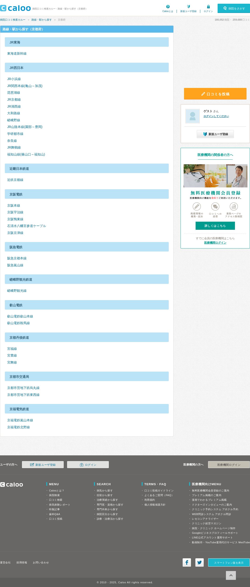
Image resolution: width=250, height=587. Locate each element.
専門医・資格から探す (110, 504)
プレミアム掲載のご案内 (206, 495)
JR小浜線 (14, 79)
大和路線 (13, 113)
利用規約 (149, 499)
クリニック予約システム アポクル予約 (215, 509)
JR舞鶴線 (14, 147)
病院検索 (54, 495)
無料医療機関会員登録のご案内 (210, 490)
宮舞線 (12, 362)
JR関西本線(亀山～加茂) (24, 86)
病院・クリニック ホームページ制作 (213, 528)
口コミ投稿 (55, 518)
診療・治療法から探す (110, 518)
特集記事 (54, 509)
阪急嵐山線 (15, 265)
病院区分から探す (107, 514)
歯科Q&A (54, 514)
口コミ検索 (55, 499)
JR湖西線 (14, 106)
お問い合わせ (41, 562)
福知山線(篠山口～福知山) (26, 154)
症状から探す (105, 495)
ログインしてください (216, 116)
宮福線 (12, 349)
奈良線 (12, 141)
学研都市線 (15, 134)
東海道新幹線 (17, 53)
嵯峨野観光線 (17, 290)
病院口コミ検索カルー (12, 19)
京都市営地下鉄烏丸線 (23, 388)
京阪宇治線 (15, 212)
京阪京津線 (15, 233)
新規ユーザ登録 (188, 11)
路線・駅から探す (41, 19)
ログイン (208, 11)
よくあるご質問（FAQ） (159, 495)
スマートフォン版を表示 (229, 562)
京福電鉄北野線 (18, 427)
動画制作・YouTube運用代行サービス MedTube (221, 542)
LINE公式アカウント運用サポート (212, 537)
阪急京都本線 (17, 258)
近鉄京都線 (15, 180)
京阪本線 (13, 205)
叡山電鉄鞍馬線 (18, 323)
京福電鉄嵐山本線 (20, 420)
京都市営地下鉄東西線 (23, 395)
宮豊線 (12, 355)
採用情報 (21, 562)
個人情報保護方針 (155, 504)
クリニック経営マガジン (206, 523)
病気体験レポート (59, 504)
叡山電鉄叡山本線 (20, 316)
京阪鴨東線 (15, 219)
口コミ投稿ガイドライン (159, 490)
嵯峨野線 (13, 120)
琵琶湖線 (13, 92)
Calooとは (167, 11)
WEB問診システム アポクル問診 (211, 514)
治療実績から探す (107, 499)
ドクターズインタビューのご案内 (212, 504)
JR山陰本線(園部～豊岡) (24, 127)
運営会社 (5, 562)
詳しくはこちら (215, 225)
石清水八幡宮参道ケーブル (26, 226)
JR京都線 (14, 99)
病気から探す (105, 490)
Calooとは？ (56, 490)
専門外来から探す (107, 509)
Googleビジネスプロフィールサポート (215, 532)
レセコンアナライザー (205, 518)
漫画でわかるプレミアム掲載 (209, 499)
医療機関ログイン (215, 242)
